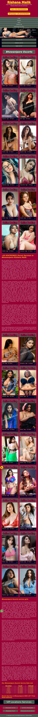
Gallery (19, 20)
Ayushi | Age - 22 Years (26, 151)
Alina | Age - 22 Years (25, 85)
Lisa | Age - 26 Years (7, 363)
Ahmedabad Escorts (19, 26)
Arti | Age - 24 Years (25, 118)
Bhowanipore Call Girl (10, 707)
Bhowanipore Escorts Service (27, 710)
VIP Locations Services (19, 702)
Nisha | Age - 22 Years (25, 429)
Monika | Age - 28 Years (8, 396)
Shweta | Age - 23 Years (8, 528)
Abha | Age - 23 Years (7, 85)
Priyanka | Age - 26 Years (26, 495)
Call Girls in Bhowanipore (27, 707)
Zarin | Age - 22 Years (25, 594)
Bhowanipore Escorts (19, 52)
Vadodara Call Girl (19, 42)
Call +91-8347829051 (19, 9)
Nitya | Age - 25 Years (7, 462)
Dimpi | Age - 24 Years (7, 217)
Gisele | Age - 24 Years (7, 251)
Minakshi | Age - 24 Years (26, 363)
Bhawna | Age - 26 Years (8, 184)
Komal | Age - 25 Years (25, 561)
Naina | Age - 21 (24, 396)
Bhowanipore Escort (10, 710)
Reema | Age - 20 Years (8, 594)
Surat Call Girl (19, 39)
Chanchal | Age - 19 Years (26, 184)
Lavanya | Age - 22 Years (26, 251)
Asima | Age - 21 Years (7, 151)
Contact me (19, 24)
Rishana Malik (19, 2)
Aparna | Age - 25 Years (8, 118)
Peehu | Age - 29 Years (25, 462)
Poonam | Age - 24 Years (8, 495)
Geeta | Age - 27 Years (25, 217)
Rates (19, 22)
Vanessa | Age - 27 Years (26, 528)
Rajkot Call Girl (19, 46)
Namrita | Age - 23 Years (8, 429)
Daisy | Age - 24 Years (7, 561)
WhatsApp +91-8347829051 (19, 14)
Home (19, 18)
